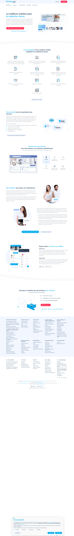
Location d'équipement (49, 346)
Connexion (57, 1)
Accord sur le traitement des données (62, 366)
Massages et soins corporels (62, 322)
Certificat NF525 (59, 375)
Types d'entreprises (24, 364)
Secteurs (15, 5)
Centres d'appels (48, 326)
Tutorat (34, 328)
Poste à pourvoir (48, 367)
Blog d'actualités (48, 368)
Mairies (46, 325)
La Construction (47, 334)
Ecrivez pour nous (48, 369)
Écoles (34, 324)
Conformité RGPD (60, 363)
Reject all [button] (51, 532)
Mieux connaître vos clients (11, 326)
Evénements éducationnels (37, 330)
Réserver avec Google (10, 346)
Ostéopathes (59, 326)
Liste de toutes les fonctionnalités (12, 361)
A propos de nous (48, 363)
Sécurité (58, 371)
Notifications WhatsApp (10, 351)
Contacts (46, 365)
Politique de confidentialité (61, 364)
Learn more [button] (17, 532)
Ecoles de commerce (36, 322)
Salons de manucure (24, 326)
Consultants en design (25, 350)
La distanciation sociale (61, 333)
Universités (35, 321)
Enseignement (36, 319)
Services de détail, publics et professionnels (50, 320)
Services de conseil (24, 343)
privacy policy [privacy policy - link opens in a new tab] (51, 522)
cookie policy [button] (21, 524)
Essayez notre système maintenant (16, 28)
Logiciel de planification (10, 337)
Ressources (35, 5)
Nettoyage (23, 352)
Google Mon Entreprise (10, 345)
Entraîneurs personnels (37, 342)
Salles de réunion (48, 351)
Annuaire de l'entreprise (25, 367)
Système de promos (9, 333)
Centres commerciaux (49, 322)
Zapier (7, 343)
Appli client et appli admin (10, 353)
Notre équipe (47, 364)
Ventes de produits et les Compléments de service (13, 325)
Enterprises (9, 5)
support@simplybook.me (23, 383)
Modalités (58, 361)
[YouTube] (64, 377)
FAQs (34, 364)
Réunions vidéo (8, 349)
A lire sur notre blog (46, 162)
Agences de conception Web (50, 333)
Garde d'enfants (36, 332)
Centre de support (36, 361)
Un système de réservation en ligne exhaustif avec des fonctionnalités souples (12, 330)
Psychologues (59, 330)
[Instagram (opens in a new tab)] (67, 377)
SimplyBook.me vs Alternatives (11, 368)
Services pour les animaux (25, 347)
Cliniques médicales (60, 325)
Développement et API (25, 365)
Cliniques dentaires (60, 323)
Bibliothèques (35, 325)
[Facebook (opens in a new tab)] (58, 377)
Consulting (23, 346)
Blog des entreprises (36, 367)
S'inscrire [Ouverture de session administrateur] (64, 1)
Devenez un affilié (48, 371)
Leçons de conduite (60, 340)
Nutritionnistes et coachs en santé (62, 336)
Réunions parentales (36, 326)
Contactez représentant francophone (30, 231)
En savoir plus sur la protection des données (16, 135)
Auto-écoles (59, 342)
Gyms (34, 343)
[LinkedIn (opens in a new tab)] (62, 377)
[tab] (46, 160)
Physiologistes (59, 329)
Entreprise (23, 363)
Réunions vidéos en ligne (37, 99)
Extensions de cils (24, 321)
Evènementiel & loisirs (49, 340)
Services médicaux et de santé (61, 320)
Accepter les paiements (10, 332)
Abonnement (8, 347)
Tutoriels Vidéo (35, 365)
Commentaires (47, 361)
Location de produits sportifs (38, 348)
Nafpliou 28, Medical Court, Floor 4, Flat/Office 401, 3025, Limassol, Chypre (35, 381)
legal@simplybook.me (41, 383)
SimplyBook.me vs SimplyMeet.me (12, 367)
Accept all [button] (58, 532)
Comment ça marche (36, 363)
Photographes (47, 344)
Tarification (29, 5)
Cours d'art (47, 342)
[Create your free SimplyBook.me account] (46, 305)
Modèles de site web (9, 365)
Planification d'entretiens (49, 329)
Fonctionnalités (22, 5)
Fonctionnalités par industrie (11, 321)
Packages (7, 342)
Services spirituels (24, 348)
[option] (23, 164)
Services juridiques (48, 330)
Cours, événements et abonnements (12, 322)
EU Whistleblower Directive (41, 384)
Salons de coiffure (24, 322)
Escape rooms (47, 343)
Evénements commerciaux (49, 352)
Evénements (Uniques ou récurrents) (49, 349)
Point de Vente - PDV (9, 341)
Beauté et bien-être (25, 319)
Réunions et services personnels (25, 341)
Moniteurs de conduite (61, 343)
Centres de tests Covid (61, 332)
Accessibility (59, 374)
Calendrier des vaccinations (61, 334)
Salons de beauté (24, 325)
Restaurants (47, 347)
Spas (22, 324)
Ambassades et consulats (49, 323)
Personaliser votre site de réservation (12, 327)
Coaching (22, 344)
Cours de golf (35, 347)
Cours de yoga (35, 346)
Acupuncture (59, 328)
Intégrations (8, 350)
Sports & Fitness (36, 340)
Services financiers (48, 328)
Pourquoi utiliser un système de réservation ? (11, 339)
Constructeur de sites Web (10, 334)
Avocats (46, 332)
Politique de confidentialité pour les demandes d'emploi (62, 370)
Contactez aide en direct (46, 231)
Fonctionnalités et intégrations (11, 363)
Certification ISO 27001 (61, 372)
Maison (22, 351)
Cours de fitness (36, 344)
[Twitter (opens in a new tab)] (60, 377)
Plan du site (35, 368)
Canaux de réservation (10, 364)
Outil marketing (9, 336)
